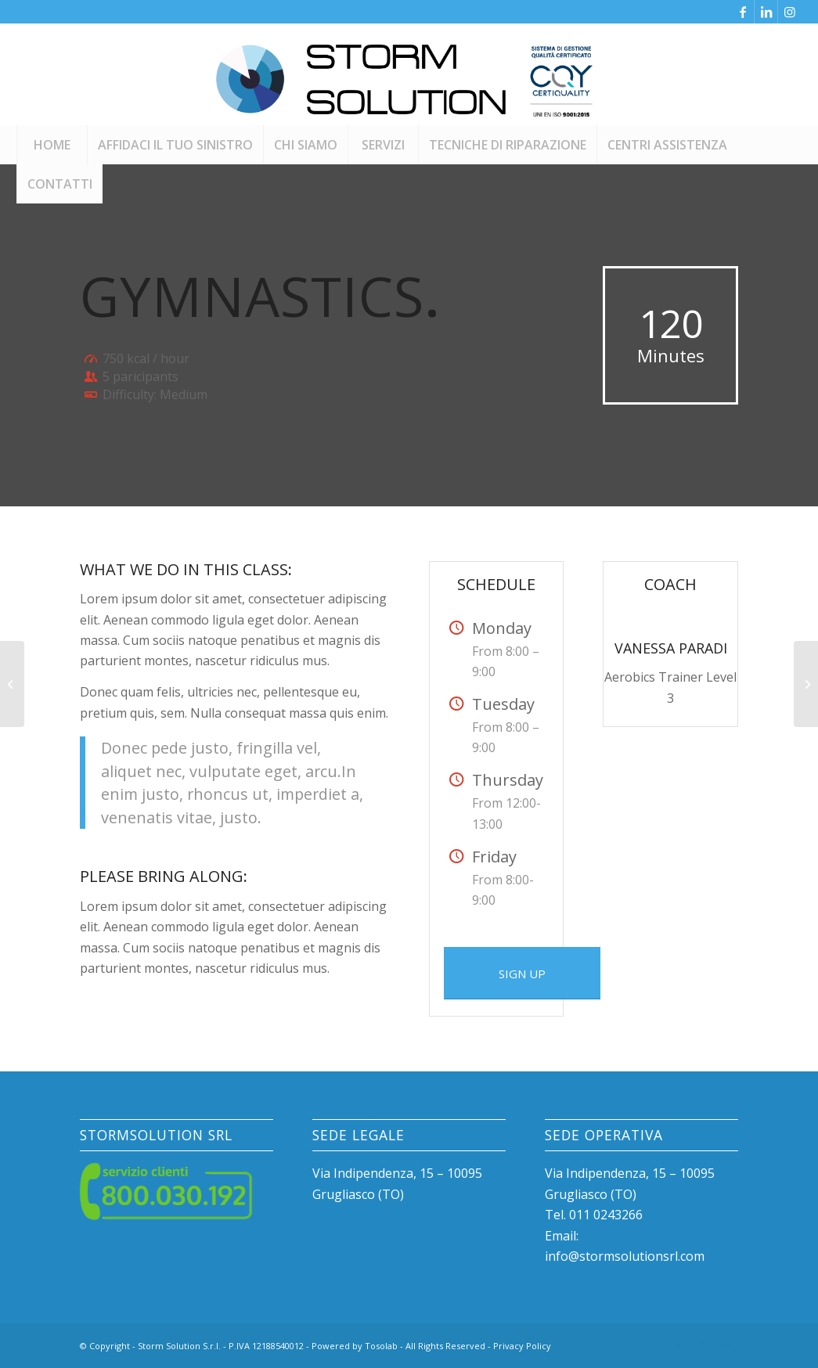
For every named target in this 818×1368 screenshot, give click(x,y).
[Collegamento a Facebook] (742, 11)
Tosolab (381, 1346)
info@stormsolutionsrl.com (624, 1256)
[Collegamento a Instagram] (790, 11)
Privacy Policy (522, 1346)
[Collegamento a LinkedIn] (766, 11)
